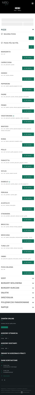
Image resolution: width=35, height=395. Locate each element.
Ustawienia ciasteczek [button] (22, 388)
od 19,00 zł (28, 100)
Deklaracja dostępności (16, 390)
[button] (13, 116)
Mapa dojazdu (6, 375)
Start (15, 10)
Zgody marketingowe (6, 390)
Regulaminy (3, 388)
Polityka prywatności (11, 388)
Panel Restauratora (27, 390)
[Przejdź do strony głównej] (5, 3)
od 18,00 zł (28, 68)
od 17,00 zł (28, 57)
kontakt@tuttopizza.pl (8, 372)
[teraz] (6, 338)
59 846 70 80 (6, 370)
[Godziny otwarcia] (8, 338)
